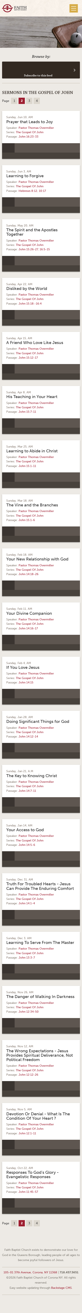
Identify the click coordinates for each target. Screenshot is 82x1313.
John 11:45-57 (28, 1192)
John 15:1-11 (27, 466)
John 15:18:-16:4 (30, 303)
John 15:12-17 (28, 357)
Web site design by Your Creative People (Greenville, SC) (41, 1303)
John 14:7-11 (27, 791)
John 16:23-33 (28, 136)
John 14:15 (26, 682)
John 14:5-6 (27, 845)
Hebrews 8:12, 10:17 (32, 191)
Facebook (36, 1239)
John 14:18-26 (28, 574)
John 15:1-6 (27, 520)
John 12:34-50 (29, 1011)
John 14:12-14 (28, 736)
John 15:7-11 (27, 412)
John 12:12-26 (28, 1074)
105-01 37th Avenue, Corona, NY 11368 (30, 1272)
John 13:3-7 (27, 957)
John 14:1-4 (27, 903)
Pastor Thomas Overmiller (36, 128)
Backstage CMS (61, 1288)
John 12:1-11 (27, 1133)
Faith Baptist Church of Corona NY (14, 8)
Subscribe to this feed (38, 75)
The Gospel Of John (29, 132)
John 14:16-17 (28, 628)
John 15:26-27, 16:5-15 (34, 249)
